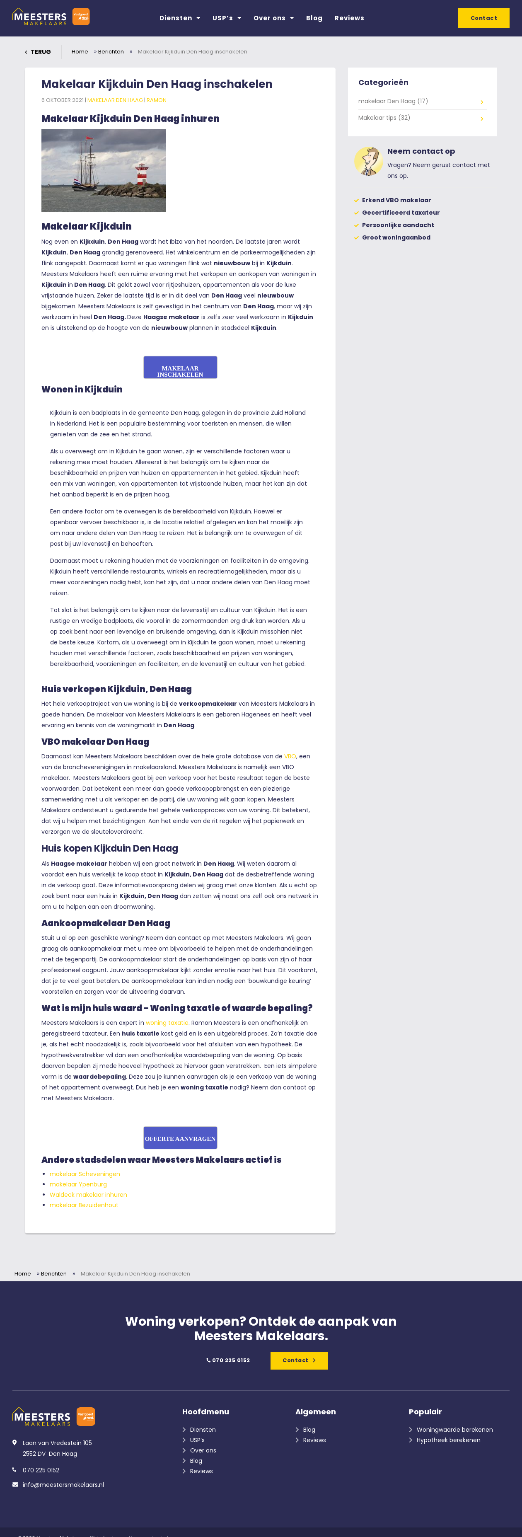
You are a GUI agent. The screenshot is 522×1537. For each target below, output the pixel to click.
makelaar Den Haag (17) (393, 101)
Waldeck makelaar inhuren (88, 1195)
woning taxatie (167, 1023)
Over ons (274, 18)
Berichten (111, 52)
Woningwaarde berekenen (455, 1430)
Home (80, 52)
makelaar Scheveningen (85, 1174)
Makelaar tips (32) (384, 118)
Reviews (350, 18)
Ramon (157, 100)
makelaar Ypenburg (78, 1184)
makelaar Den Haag (115, 100)
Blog (314, 18)
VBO (290, 756)
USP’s (227, 18)
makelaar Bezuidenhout (84, 1205)
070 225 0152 (227, 1361)
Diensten (180, 18)
